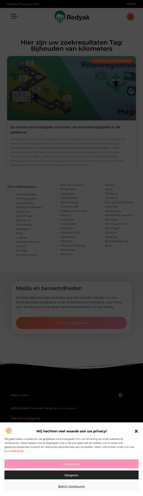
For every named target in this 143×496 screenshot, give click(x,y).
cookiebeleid (13, 451)
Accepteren (71, 464)
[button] (136, 431)
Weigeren (71, 475)
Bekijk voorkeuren (71, 486)
